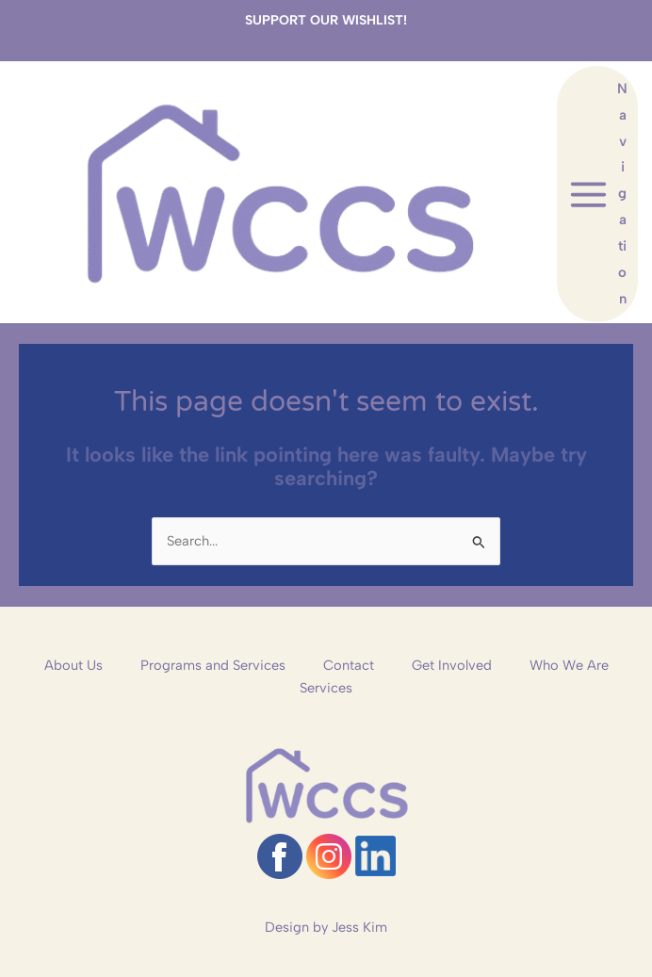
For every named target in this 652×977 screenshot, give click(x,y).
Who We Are (569, 665)
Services (326, 687)
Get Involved (452, 665)
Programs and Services (212, 665)
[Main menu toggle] (598, 194)
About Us (73, 665)
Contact (348, 665)
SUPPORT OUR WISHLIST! (326, 20)
